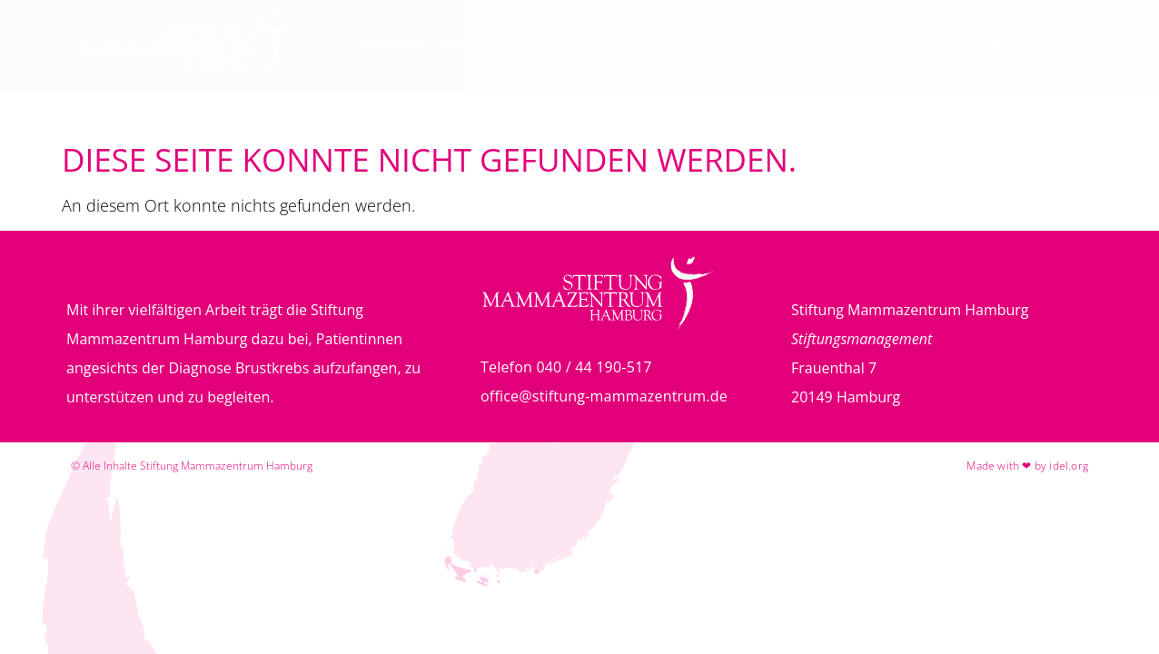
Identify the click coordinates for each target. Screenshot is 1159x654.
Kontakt (905, 45)
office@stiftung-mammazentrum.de (604, 396)
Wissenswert (536, 45)
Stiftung (625, 45)
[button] (1067, 47)
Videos (765, 45)
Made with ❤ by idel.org (1027, 465)
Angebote (393, 45)
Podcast (699, 45)
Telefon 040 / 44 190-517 (566, 367)
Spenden (832, 45)
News (459, 45)
